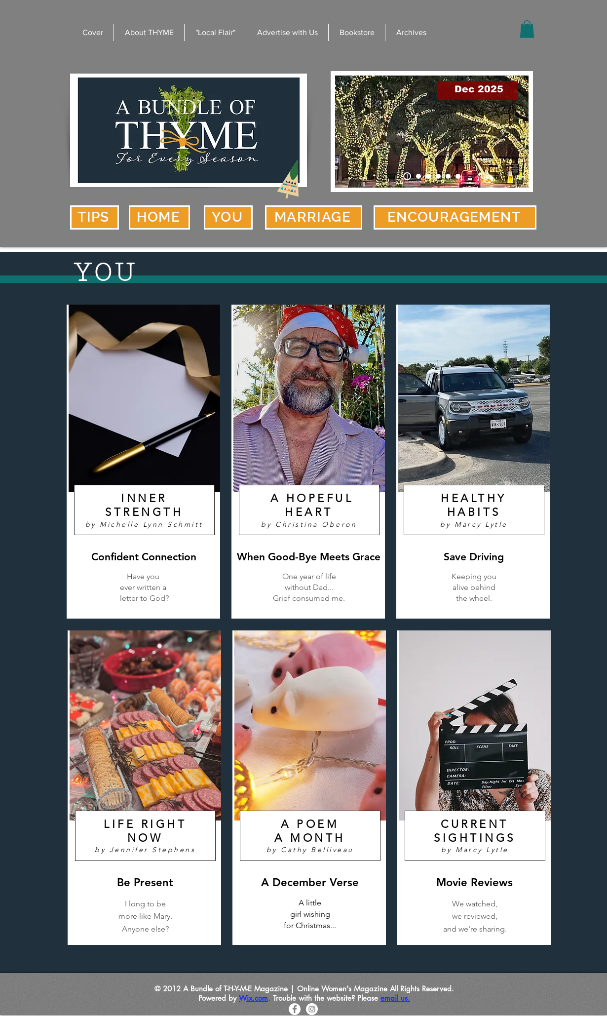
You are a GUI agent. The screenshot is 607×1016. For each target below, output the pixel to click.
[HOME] (159, 217)
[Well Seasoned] (438, 176)
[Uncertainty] (457, 176)
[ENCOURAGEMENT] (455, 217)
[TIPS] (94, 217)
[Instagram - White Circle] (312, 1009)
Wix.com (253, 998)
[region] (143, 462)
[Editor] (428, 176)
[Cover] (407, 176)
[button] (527, 29)
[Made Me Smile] (448, 176)
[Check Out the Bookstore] (418, 176)
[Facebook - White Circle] (295, 1009)
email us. (395, 998)
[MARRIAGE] (313, 217)
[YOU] (228, 217)
